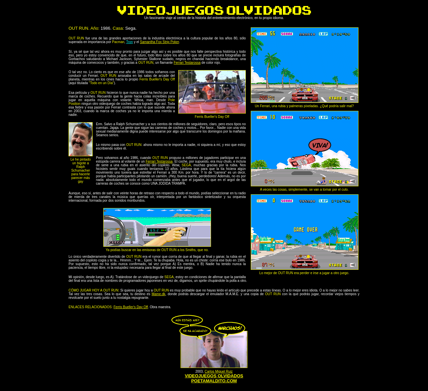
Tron (129, 42)
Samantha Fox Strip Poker (159, 42)
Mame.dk (158, 294)
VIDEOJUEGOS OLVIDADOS (214, 375)
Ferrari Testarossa (187, 62)
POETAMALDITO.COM (214, 380)
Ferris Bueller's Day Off (131, 307)
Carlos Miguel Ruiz (219, 371)
